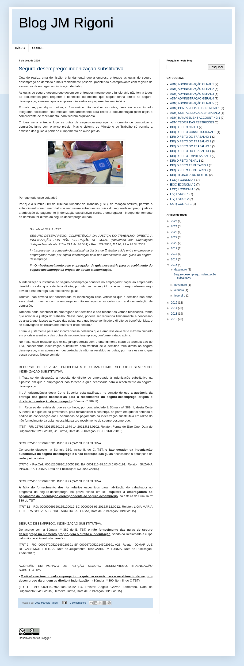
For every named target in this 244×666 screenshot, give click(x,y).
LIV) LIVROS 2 (179, 199)
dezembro (181, 269)
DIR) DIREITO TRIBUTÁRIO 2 (189, 170)
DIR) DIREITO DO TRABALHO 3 (190, 146)
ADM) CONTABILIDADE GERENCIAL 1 (195, 108)
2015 (174, 302)
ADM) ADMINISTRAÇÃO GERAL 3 (192, 93)
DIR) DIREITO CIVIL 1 (184, 127)
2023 (174, 232)
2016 (174, 264)
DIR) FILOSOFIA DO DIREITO (189, 175)
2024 (174, 226)
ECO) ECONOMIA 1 (182, 180)
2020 (174, 243)
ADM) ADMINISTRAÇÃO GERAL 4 (192, 98)
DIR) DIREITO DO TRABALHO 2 (190, 141)
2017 (174, 259)
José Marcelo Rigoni (47, 602)
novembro (181, 284)
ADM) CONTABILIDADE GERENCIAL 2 (195, 112)
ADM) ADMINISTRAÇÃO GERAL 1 (192, 84)
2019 (174, 248)
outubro (179, 290)
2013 (174, 313)
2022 (174, 237)
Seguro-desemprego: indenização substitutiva (71, 69)
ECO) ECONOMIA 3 (182, 189)
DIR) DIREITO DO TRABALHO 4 (190, 151)
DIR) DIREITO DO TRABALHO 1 (190, 136)
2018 (174, 253)
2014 (174, 308)
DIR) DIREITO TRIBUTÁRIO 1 (189, 165)
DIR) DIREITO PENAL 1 (185, 160)
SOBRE (38, 48)
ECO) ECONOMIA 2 (182, 184)
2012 (174, 319)
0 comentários (78, 602)
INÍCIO (20, 48)
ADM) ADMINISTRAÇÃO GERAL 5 (192, 103)
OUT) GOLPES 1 (181, 204)
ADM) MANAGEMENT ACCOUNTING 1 (195, 117)
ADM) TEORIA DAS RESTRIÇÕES (192, 122)
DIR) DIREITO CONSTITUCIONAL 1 (193, 132)
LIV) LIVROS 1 (179, 194)
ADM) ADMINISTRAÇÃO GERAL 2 (192, 89)
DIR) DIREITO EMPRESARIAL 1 (190, 156)
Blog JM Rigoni (66, 22)
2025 (174, 221)
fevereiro (180, 295)
